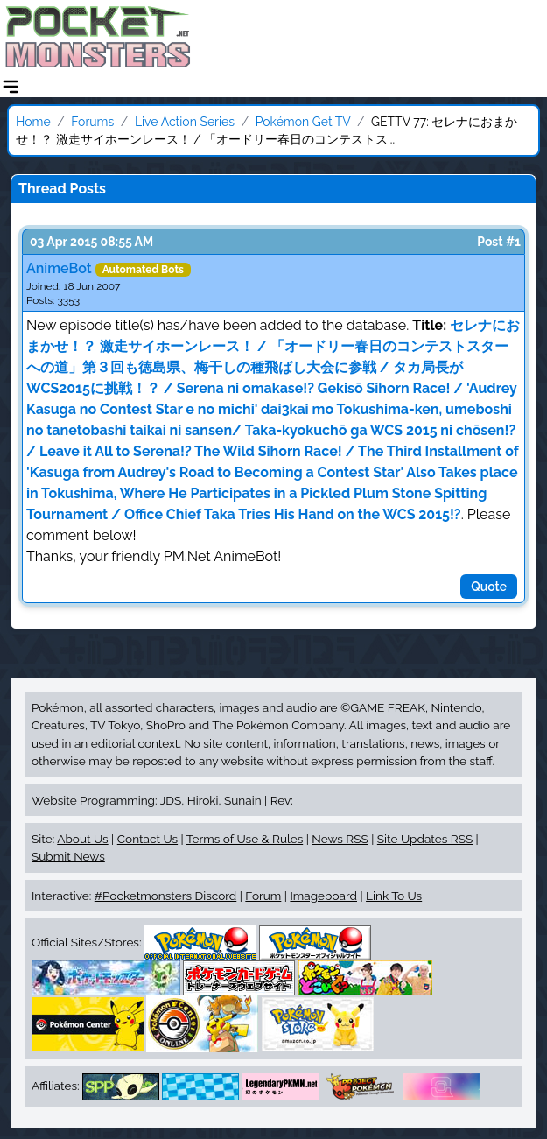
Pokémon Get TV (303, 122)
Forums (92, 122)
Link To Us (394, 896)
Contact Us (147, 839)
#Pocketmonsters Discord (165, 896)
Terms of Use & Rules (244, 839)
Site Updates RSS (425, 839)
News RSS (340, 839)
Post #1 (499, 242)
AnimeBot (59, 268)
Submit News (68, 856)
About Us (82, 839)
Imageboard (323, 896)
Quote (489, 587)
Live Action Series (185, 122)
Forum (263, 896)
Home (33, 122)
